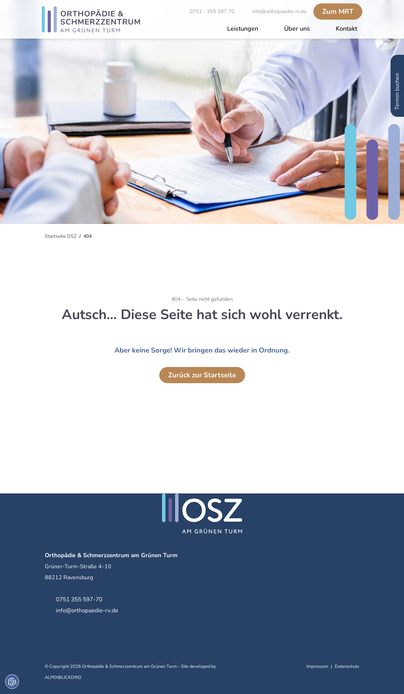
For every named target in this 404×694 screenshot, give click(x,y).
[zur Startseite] (91, 19)
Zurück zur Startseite (202, 375)
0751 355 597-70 (79, 599)
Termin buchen (397, 80)
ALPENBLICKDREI (63, 677)
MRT (337, 11)
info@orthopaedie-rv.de (87, 610)
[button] (242, 29)
